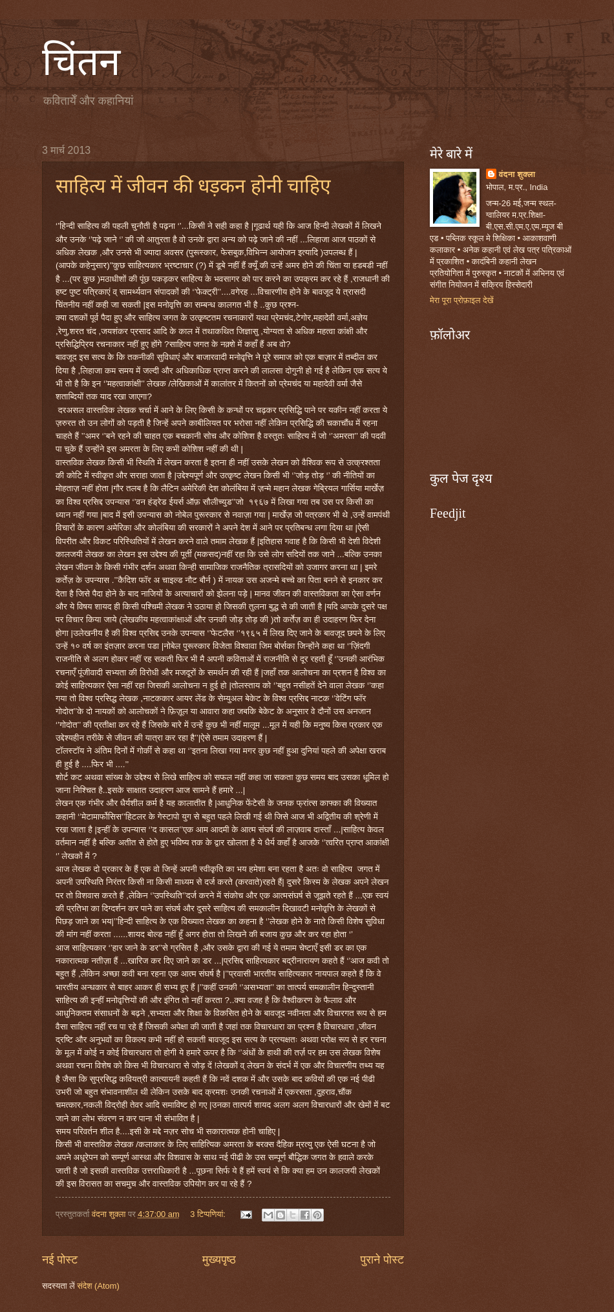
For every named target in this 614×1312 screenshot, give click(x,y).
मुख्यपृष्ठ (219, 1259)
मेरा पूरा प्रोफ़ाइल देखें (462, 300)
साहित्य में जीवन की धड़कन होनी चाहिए (193, 185)
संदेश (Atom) (98, 1286)
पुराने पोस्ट (382, 1259)
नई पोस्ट (60, 1259)
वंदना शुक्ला (517, 174)
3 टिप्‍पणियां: (209, 1214)
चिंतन (81, 62)
